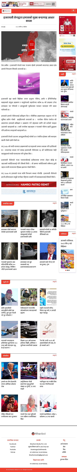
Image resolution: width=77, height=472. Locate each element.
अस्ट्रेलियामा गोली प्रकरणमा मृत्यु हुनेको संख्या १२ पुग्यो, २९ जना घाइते (28, 385)
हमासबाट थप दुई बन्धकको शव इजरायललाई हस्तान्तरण (28, 264)
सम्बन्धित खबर (7, 203)
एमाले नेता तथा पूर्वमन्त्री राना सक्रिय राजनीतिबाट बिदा (28, 417)
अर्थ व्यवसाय (64, 444)
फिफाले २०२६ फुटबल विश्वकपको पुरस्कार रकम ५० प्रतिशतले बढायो (67, 181)
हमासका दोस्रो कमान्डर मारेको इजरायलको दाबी (9, 230)
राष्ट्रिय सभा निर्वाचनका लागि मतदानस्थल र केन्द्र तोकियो (67, 129)
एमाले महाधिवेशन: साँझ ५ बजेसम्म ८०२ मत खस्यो (48, 415)
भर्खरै (62, 74)
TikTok (12, 452)
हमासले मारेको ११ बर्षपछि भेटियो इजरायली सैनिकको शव (48, 232)
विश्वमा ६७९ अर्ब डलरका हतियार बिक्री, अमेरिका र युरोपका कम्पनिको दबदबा (29, 343)
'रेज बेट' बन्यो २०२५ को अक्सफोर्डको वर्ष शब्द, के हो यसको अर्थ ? (48, 343)
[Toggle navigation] (73, 10)
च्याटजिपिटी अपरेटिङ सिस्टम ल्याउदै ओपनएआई (67, 104)
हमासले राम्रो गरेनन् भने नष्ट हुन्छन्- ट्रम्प (47, 263)
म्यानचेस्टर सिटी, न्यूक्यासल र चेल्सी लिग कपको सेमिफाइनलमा (66, 149)
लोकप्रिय (6, 355)
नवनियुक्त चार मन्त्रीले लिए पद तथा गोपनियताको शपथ (48, 384)
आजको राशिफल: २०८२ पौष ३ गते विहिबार (66, 224)
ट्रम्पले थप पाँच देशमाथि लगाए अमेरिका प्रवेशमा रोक (8, 384)
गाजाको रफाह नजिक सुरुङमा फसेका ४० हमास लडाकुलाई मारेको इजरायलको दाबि (29, 233)
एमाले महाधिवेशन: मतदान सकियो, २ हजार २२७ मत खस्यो (67, 162)
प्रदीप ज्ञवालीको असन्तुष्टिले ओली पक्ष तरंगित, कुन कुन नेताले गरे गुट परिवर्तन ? (8, 312)
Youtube (13, 449)
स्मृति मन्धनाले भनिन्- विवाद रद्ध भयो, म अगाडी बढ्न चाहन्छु (48, 310)
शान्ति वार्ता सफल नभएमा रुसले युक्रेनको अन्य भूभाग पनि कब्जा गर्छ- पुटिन (67, 86)
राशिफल (63, 234)
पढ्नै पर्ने (5, 282)
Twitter (13, 446)
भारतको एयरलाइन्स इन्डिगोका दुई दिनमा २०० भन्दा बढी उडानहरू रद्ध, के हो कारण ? (9, 344)
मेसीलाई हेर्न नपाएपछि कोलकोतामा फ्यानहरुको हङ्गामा (29, 310)
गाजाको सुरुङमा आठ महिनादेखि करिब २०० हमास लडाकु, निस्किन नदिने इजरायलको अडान (9, 266)
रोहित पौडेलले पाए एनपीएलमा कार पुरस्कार (9, 415)
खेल (64, 446)
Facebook (12, 444)
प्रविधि (64, 452)
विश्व (64, 449)
